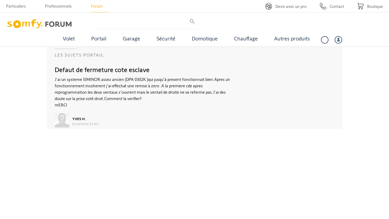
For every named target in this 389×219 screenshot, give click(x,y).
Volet (69, 38)
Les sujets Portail (79, 54)
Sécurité (166, 38)
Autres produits (292, 38)
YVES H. (79, 118)
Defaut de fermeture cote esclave (102, 69)
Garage (131, 38)
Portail (98, 38)
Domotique (205, 38)
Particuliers (16, 6)
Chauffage (246, 38)
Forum (97, 6)
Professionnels (58, 6)
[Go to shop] (370, 6)
